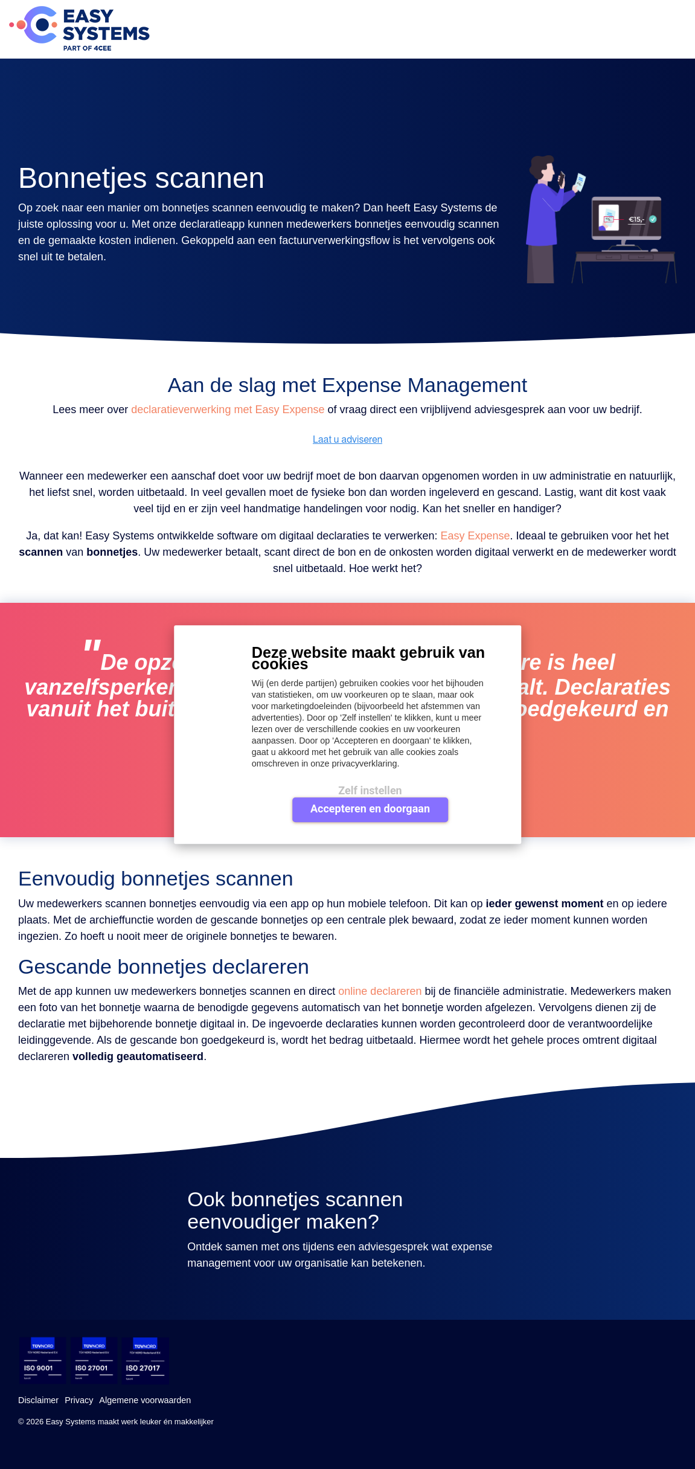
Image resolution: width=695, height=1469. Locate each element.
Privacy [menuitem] (79, 1400)
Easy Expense (475, 536)
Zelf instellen (370, 790)
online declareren (379, 991)
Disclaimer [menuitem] (38, 1400)
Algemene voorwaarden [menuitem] (145, 1400)
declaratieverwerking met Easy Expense (227, 409)
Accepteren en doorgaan (370, 808)
